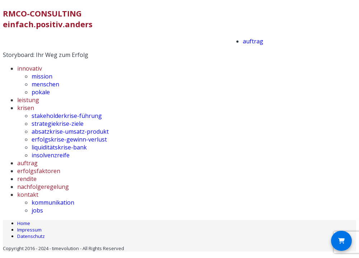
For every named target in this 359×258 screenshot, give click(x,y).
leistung (28, 100)
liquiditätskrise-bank (59, 147)
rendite (27, 179)
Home (23, 223)
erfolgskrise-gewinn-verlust (69, 139)
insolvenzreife (51, 155)
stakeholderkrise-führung (67, 116)
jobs (37, 210)
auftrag (253, 41)
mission (42, 76)
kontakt (27, 195)
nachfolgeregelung (43, 187)
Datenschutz (31, 236)
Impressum (29, 229)
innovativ (29, 68)
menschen (45, 84)
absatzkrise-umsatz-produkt (70, 131)
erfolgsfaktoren (38, 171)
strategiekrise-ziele (58, 124)
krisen (25, 108)
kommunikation (53, 202)
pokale (41, 92)
